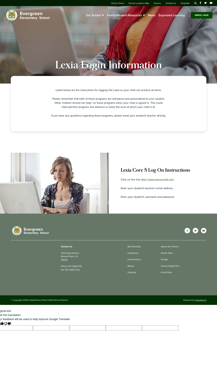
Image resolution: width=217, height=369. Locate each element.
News (151, 15)
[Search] (195, 3)
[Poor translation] (7, 323)
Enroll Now (202, 15)
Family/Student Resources (126, 15)
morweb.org (200, 300)
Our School (95, 15)
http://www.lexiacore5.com (157, 180)
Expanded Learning (171, 15)
